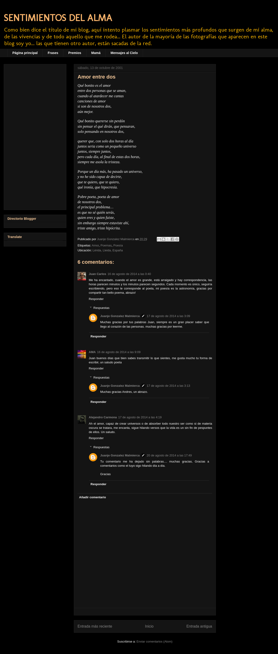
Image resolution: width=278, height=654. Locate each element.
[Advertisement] (35, 136)
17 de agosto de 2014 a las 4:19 (140, 417)
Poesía (118, 245)
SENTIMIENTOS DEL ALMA (58, 17)
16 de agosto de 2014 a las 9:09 (119, 352)
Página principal (25, 53)
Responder (96, 299)
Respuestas (101, 308)
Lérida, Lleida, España (108, 250)
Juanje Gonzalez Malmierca (120, 316)
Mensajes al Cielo (124, 53)
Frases (53, 53)
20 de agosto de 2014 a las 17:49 (169, 455)
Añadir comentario (92, 497)
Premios (74, 53)
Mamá (96, 53)
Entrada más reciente (95, 626)
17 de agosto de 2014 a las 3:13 (168, 385)
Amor (95, 245)
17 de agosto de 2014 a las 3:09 (168, 316)
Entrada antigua (199, 626)
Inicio (149, 626)
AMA (92, 352)
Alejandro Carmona (103, 417)
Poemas (106, 245)
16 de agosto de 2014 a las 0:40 (129, 274)
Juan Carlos (97, 274)
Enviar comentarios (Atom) (154, 641)
